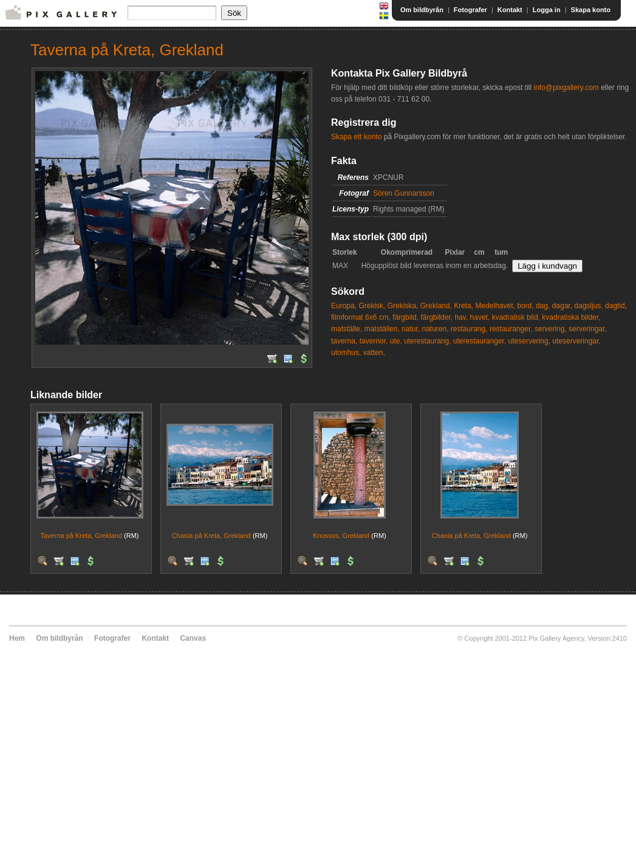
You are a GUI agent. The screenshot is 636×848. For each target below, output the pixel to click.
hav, (461, 317)
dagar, (562, 306)
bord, (525, 306)
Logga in (547, 9)
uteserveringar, (576, 341)
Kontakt (510, 9)
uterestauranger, (479, 341)
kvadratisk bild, (516, 317)
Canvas (193, 638)
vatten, (374, 352)
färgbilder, (436, 317)
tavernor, (374, 341)
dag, (543, 306)
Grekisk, (371, 306)
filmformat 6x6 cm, (361, 317)
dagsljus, (588, 306)
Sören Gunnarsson (403, 193)
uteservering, (529, 341)
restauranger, (511, 329)
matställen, (382, 329)
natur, (411, 329)
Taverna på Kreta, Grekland (81, 535)
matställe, (346, 329)
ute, (396, 341)
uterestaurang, (427, 341)
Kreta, (463, 306)
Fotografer (470, 9)
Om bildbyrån (421, 9)
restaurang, (469, 329)
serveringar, (588, 329)
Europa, (344, 306)
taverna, (344, 341)
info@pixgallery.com (565, 87)
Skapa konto (590, 9)
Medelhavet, (495, 306)
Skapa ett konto (356, 137)
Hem (17, 638)
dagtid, (616, 306)
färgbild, (405, 317)
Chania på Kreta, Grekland (211, 535)
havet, (480, 317)
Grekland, (436, 306)
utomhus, (346, 352)
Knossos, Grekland (341, 535)
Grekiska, (403, 306)
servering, (551, 329)
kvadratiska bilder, (571, 317)
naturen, (435, 329)
